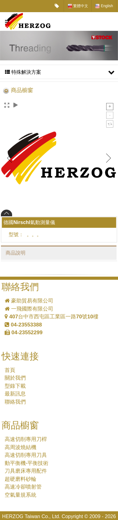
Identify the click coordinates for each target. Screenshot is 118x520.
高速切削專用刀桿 (26, 439)
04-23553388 (23, 325)
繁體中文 (78, 6)
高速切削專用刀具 (26, 455)
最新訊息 (15, 394)
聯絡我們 (15, 402)
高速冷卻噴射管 (23, 487)
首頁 (10, 370)
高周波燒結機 (20, 447)
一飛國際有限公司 (29, 309)
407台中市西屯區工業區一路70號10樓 (51, 317)
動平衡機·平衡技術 (26, 463)
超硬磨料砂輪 (20, 479)
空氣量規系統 (20, 495)
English (104, 6)
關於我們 (15, 378)
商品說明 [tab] (15, 252)
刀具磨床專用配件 (26, 471)
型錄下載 (15, 386)
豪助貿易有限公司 (29, 301)
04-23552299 (24, 332)
